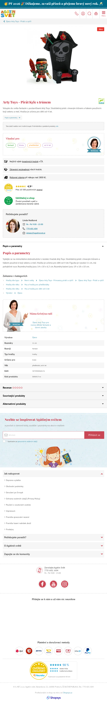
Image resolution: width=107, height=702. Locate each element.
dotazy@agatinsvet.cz (35, 233)
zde (57, 126)
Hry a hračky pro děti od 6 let (37, 288)
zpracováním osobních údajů (27, 441)
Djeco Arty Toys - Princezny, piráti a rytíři (56, 280)
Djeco (20, 293)
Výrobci (9, 293)
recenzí (39, 189)
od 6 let (47, 145)
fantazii (11, 145)
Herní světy (29, 280)
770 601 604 (31, 228)
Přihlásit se (94, 435)
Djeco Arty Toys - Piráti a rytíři (18, 21)
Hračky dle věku (13, 284)
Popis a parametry (53, 246)
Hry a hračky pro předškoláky (37, 284)
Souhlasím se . (22, 441)
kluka (21, 145)
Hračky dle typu (13, 280)
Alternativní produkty (53, 403)
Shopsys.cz (67, 692)
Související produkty (53, 395)
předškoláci (34, 145)
